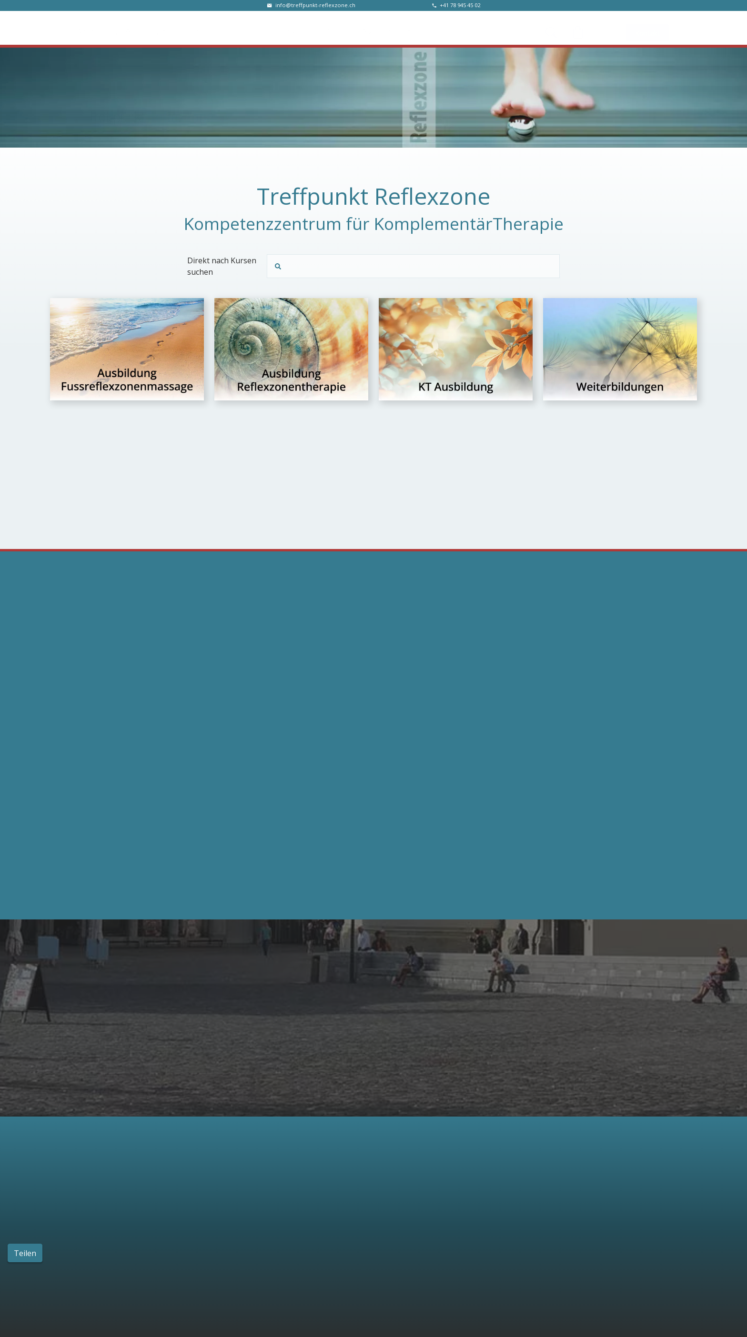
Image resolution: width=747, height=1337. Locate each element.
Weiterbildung (98, 27)
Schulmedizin (192, 27)
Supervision (292, 27)
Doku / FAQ (353, 27)
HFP (322, 27)
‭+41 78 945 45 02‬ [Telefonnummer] (460, 5)
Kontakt (647, 27)
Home (60, 27)
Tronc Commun (243, 27)
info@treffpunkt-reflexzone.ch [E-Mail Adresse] (315, 5)
